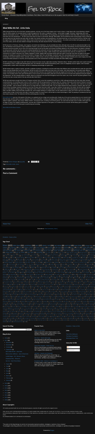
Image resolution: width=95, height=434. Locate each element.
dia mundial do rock (76, 257)
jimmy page (19, 266)
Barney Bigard (65, 289)
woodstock (38, 249)
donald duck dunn (36, 276)
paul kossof (65, 266)
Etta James (17, 250)
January (8, 380)
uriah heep (18, 320)
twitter (8, 320)
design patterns (83, 299)
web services (88, 277)
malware (5, 247)
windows (4, 321)
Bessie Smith (47, 250)
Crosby (11, 291)
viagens (4, 264)
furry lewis (37, 262)
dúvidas (45, 301)
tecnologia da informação (29, 318)
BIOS (55, 289)
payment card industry (67, 311)
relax (82, 313)
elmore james (12, 254)
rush (33, 314)
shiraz (84, 314)
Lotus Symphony (64, 291)
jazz (37, 245)
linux (76, 269)
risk (32, 287)
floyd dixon (75, 282)
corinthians (27, 245)
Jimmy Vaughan (85, 272)
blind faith (88, 296)
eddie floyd (68, 282)
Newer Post (6, 224)
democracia (70, 299)
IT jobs (32, 279)
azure (31, 281)
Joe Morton (46, 291)
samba (70, 277)
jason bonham (7, 306)
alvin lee (15, 281)
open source (16, 255)
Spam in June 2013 (39, 330)
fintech (68, 303)
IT (28, 279)
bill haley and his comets (73, 296)
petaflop (29, 271)
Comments (70, 350)
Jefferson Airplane (75, 272)
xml (25, 321)
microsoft (91, 262)
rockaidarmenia (14, 314)
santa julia (64, 314)
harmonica (82, 264)
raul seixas (57, 245)
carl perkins (69, 264)
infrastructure (55, 269)
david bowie (63, 299)
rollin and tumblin (25, 255)
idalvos (63, 304)
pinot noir (88, 311)
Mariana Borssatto (82, 291)
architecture (26, 250)
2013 (6, 390)
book (13, 298)
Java (41, 291)
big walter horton (39, 274)
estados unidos (26, 303)
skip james (90, 255)
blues (17, 164)
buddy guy (30, 249)
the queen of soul (54, 255)
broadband (71, 281)
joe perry (14, 306)
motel (4, 309)
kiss (45, 306)
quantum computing (44, 277)
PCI (43, 293)
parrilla (29, 311)
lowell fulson (5, 308)
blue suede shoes (58, 274)
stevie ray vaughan (22, 254)
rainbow (42, 313)
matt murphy (34, 286)
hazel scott (26, 304)
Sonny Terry (40, 257)
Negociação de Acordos (28, 293)
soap (19, 316)
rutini (37, 314)
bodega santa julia (7, 298)
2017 (6, 340)
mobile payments (70, 308)
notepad (55, 309)
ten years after (15, 289)
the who (76, 277)
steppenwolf (54, 316)
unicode (13, 320)
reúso (92, 313)
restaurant (87, 313)
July (7, 366)
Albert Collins (54, 259)
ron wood (65, 277)
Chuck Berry (42, 254)
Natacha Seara (17, 293)
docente (28, 301)
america (13, 296)
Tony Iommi (71, 279)
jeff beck (63, 255)
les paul (68, 255)
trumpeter (85, 318)
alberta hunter (39, 264)
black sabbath (48, 274)
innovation (63, 269)
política (9, 313)
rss (29, 314)
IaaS (68, 272)
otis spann (70, 260)
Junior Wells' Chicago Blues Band (42, 279)
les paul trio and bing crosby (80, 262)
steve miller (61, 316)
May (7, 371)
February (8, 378)
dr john (76, 264)
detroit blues (5, 301)
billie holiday (11, 260)
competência (29, 299)
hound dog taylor (46, 269)
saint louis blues (7, 250)
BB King (11, 249)
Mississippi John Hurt (79, 250)
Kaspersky (13, 247)
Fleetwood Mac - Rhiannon (13, 358)
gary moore (18, 269)
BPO (59, 289)
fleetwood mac (78, 303)
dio (57, 282)
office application (67, 309)
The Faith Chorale (75, 294)
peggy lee (76, 311)
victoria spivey (11, 264)
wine (13, 257)
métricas (22, 309)
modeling (85, 308)
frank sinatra (87, 282)
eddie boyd (62, 282)
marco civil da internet (26, 308)
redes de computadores (69, 313)
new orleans (44, 309)
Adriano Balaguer (8, 262)
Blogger (52, 430)
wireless (10, 321)
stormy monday (35, 259)
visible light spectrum (42, 320)
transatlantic (85, 260)
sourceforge (33, 316)
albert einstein (91, 279)
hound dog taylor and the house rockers (45, 284)
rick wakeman (6, 314)
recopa (52, 277)
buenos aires (91, 250)
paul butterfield (36, 311)
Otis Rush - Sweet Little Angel (42, 338)
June (7, 368)
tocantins (58, 318)
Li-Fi (58, 291)
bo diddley (53, 267)
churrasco (12, 299)
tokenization (64, 318)
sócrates (16, 318)
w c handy (92, 260)
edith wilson (65, 301)
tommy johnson (6, 267)
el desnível (78, 301)
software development (53, 287)
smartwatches (13, 316)
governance (37, 269)
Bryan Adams (5, 291)
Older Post (88, 224)
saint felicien (42, 314)
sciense (62, 271)
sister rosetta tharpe (70, 271)
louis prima (6, 286)
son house (34, 255)
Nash (4, 293)
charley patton (9, 252)
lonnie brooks (42, 266)
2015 (6, 385)
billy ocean (82, 296)
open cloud (75, 309)
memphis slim (62, 260)
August (8, 364)
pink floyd (35, 277)
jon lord (41, 306)
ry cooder (37, 287)
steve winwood (78, 316)
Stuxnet (58, 294)
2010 (6, 397)
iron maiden (89, 304)
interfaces (74, 304)
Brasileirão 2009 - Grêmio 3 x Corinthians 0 (45, 361)
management (13, 286)
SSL (60, 279)
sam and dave (50, 314)
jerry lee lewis (11, 266)
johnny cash (28, 306)
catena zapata (67, 298)
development (47, 282)
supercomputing (82, 266)
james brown (49, 262)
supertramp (91, 316)
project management (38, 271)
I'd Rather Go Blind (60, 272)
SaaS (88, 259)
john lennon (70, 269)
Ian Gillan (33, 291)
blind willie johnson (82, 254)
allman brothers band (7, 281)
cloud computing (40, 247)
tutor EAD (91, 318)
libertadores (34, 266)
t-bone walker (33, 254)
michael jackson (51, 308)
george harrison (46, 276)
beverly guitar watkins (44, 281)
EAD (20, 291)
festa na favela (53, 303)
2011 (6, 395)
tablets (20, 318)
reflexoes (78, 313)
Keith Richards (20, 264)
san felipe (44, 287)
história (58, 304)
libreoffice (69, 306)
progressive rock (78, 249)
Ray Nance (74, 293)
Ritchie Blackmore (90, 293)
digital (18, 301)
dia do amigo (12, 301)
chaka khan (86, 298)
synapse (10, 318)
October (8, 347)
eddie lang (7, 269)
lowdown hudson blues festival (87, 306)
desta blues (91, 299)
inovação (69, 304)
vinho (9, 257)
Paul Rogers (57, 293)
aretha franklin (72, 254)
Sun (63, 294)
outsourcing (66, 286)
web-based (79, 320)
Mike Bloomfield (12, 274)
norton (50, 309)
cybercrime (7, 255)
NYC (92, 291)
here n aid (36, 304)
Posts (69, 347)
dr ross (40, 301)
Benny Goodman (81, 289)
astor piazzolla (48, 257)
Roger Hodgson (6, 294)
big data (58, 296)
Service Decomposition (32, 294)
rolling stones (89, 249)
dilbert (53, 282)
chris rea (6, 299)
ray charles (77, 260)
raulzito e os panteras (57, 313)
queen (14, 287)
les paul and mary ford (65, 262)
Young (4, 296)
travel (80, 318)
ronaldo (20, 314)
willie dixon (58, 247)
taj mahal (86, 271)
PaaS (28, 267)
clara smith (5, 276)
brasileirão (18, 298)
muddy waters (86, 247)
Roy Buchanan (20, 249)
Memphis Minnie (31, 257)
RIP (54, 252)
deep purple (27, 276)
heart (31, 304)
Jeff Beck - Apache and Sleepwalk (43, 353)
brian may (65, 281)
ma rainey (27, 259)
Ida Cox (23, 267)
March (8, 375)
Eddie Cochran (26, 291)
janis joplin (89, 264)
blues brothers (19, 260)
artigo (27, 296)
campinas (85, 281)
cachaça (53, 298)
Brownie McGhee (20, 257)
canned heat (81, 274)
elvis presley (58, 249)
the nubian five (51, 318)
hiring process (52, 304)
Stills (54, 294)
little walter (20, 259)
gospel (84, 257)
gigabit (10, 284)
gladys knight (19, 304)
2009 (6, 400)
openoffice (82, 309)
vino (48, 259)
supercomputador (6, 289)
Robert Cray (61, 252)
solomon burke (74, 287)
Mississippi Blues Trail (72, 338)
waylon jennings (57, 320)
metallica (44, 308)
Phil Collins (48, 252)
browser (24, 298)
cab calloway (78, 281)
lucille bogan (73, 276)
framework (91, 303)
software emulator (25, 316)
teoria (45, 318)
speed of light (82, 287)
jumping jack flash (78, 284)
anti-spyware (21, 281)
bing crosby (59, 281)
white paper (86, 320)
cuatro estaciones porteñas (83, 267)
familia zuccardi (38, 303)
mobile (63, 308)
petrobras (82, 311)
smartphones (5, 316)
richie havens (27, 287)
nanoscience (14, 271)
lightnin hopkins (44, 260)
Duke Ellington (15, 267)
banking (36, 281)
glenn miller (16, 284)
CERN (18, 272)
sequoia (70, 314)
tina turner (90, 266)
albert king (64, 254)
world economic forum (18, 321)
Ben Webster (73, 289)
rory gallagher (83, 255)
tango (4, 257)
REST (32, 267)
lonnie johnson (48, 249)
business (58, 264)
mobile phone (78, 308)
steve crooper (90, 287)
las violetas (56, 306)
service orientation (77, 314)
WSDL (88, 294)
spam (72, 247)
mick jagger (41, 286)
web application (72, 320)
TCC (66, 294)
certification (79, 298)
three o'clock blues (29, 289)
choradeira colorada (8, 282)
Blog (6, 18)
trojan (81, 277)
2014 (6, 388)
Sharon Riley (41, 294)
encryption (85, 301)
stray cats (85, 316)
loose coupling (76, 306)
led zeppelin (86, 284)
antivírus (46, 264)
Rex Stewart (81, 293)
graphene (27, 284)
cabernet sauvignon (45, 298)
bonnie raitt (61, 267)
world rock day (45, 289)
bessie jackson (29, 274)
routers (25, 314)
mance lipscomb (84, 269)
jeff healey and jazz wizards (66, 284)
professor (22, 313)
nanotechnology (20, 277)
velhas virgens (26, 320)
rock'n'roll (68, 245)
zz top (91, 271)
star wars (48, 316)
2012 (6, 392)
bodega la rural (68, 274)
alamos (8, 296)
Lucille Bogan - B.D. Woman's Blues (15, 356)
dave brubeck (33, 282)
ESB (23, 272)
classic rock (46, 245)
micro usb (58, 308)
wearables (65, 320)
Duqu (16, 291)
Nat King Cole (10, 293)
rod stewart (55, 271)
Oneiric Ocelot (38, 293)
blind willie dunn (45, 267)
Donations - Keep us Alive (10, 237)
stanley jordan (41, 316)
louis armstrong (36, 250)
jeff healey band (64, 276)
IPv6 (25, 279)
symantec (5, 318)
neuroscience (37, 309)
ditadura (23, 301)
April (7, 373)
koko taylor (30, 252)
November (9, 344)
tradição (70, 318)
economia (51, 301)
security (50, 247)
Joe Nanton (52, 291)
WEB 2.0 (78, 279)
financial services (61, 303)
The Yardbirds (21, 274)
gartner (8, 304)
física (4, 304)
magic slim (81, 276)
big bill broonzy (83, 252)
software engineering (64, 287)
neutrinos (28, 277)
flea (72, 303)
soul (20, 247)
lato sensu (63, 306)
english (9, 303)
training (75, 318)
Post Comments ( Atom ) (51, 228)
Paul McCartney (49, 293)
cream (20, 276)
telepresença (39, 318)
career (63, 264)
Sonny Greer (48, 294)
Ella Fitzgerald (29, 272)
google (21, 284)
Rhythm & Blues (28, 247)
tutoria (4, 320)
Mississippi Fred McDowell (78, 259)
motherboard (9, 309)
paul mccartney (44, 311)
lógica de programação (15, 308)
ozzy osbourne (12, 311)
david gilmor (40, 282)
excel (32, 303)
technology (39, 252)
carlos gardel (59, 298)
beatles (52, 264)
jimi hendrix (90, 257)
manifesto (20, 286)
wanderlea (50, 320)
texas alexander (43, 255)
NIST (89, 291)
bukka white (66, 257)
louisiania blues (51, 266)
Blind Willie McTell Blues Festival (11, 107)
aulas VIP (32, 296)
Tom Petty (83, 294)
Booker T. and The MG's (8, 272)
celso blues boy (89, 274)
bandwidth (47, 296)
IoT (37, 291)
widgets (92, 320)
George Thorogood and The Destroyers (44, 272)
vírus (39, 289)
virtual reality (33, 320)
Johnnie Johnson (19, 262)
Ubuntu (38, 267)
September (9, 349)
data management (37, 299)
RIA (62, 293)
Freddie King (20, 279)
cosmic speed (13, 276)
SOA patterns (54, 279)
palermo (19, 311)
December (9, 342)
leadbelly (56, 262)
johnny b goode (21, 306)
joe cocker (26, 266)
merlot (39, 308)
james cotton (55, 276)
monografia (91, 308)
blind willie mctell (10, 164)
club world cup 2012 (70, 267)
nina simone (22, 271)
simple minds (91, 314)
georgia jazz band (27, 269)
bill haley (64, 296)
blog (93, 296)
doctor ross (34, 301)
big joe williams (57, 257)
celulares (73, 298)
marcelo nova (27, 286)
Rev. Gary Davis (30, 264)
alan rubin (84, 279)
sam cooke (57, 314)
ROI (66, 293)
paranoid (24, 311)
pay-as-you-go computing (55, 311)
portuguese (15, 313)
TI (69, 294)
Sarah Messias (21, 294)
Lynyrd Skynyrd (73, 291)
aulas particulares (39, 296)
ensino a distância (17, 303)
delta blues (16, 245)
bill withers (53, 281)
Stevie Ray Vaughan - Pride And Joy (44, 345)
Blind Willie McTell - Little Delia (14, 351)
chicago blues (88, 245)
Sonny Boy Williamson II (53, 254)
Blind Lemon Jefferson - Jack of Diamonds (17, 354)
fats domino (45, 303)
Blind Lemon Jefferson (65, 259)
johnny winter (67, 249)
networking (47, 286)
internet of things (82, 304)
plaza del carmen (84, 286)
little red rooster (53, 260)
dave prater (56, 299)
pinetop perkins (73, 266)
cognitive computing (20, 299)
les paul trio (35, 260)
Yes (93, 294)
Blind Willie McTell (8, 97)
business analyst (35, 298)
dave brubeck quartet (47, 299)
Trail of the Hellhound (71, 334)
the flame (43, 259)
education (72, 301)
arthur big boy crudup (72, 252)
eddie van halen (58, 301)
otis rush (60, 286)
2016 (6, 383)
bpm (75, 274)
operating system (90, 309)
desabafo (76, 299)
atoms (27, 281)
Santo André (14, 294)
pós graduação (36, 313)
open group (54, 286)
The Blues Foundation (72, 336)
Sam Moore (65, 279)
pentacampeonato (74, 286)
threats (21, 289)
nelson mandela (29, 309)
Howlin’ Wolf (57, 250)
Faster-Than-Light (11, 279)
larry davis (50, 306)
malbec (58, 266)
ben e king (53, 296)
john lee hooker (20, 252)
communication (18, 282)
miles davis (12, 277)
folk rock (81, 282)
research (20, 287)
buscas (29, 298)
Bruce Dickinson (90, 289)
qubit (10, 287)
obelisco (60, 309)
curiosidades (25, 282)
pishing (66, 247)
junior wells (5, 259)
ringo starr (58, 277)
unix (35, 289)
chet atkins (92, 298)
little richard (13, 259)
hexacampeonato (44, 304)
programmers (28, 313)
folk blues (85, 303)
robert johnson (67, 250)
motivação (16, 309)
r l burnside (75, 255)
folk (12, 269)
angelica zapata (20, 296)
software (80, 271)
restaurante (47, 271)
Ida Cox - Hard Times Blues (13, 361)
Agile (51, 289)
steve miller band (69, 316)
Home (48, 224)
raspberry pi (48, 313)
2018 (6, 338)
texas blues (78, 245)
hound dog (33, 284)
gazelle (13, 304)
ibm (43, 262)
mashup (34, 308)
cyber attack (28, 260)
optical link (5, 311)
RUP (69, 293)
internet (57, 284)
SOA (78, 247)
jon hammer (35, 306)
